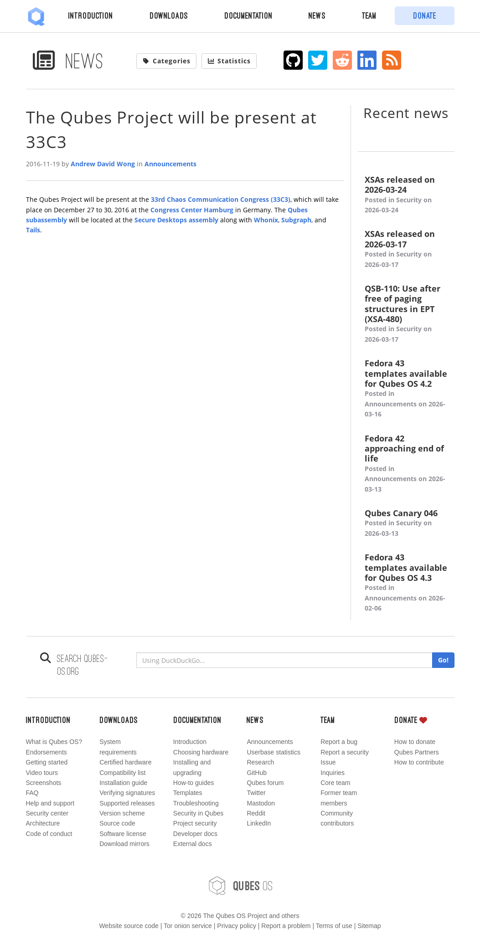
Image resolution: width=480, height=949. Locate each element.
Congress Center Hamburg (191, 209)
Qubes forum (265, 782)
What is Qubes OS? (54, 741)
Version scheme (122, 813)
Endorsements (46, 752)
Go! (443, 660)
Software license (122, 833)
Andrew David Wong (103, 163)
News (317, 15)
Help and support (50, 803)
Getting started (47, 762)
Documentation (248, 15)
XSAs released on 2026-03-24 (406, 194)
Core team (335, 782)
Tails (33, 230)
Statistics (229, 60)
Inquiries (332, 772)
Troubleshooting (196, 803)
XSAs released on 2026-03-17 (406, 249)
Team (369, 15)
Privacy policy (236, 925)
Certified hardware (125, 762)
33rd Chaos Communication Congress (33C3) (220, 199)
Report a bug (338, 741)
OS (240, 886)
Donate (424, 15)
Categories (166, 60)
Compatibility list (122, 772)
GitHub (257, 772)
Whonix (266, 219)
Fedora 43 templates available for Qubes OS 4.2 (406, 388)
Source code (117, 823)
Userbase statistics (273, 752)
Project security (195, 823)
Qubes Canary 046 (406, 523)
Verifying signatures (127, 792)
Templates (187, 792)
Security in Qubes (198, 813)
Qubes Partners (416, 752)
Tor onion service (188, 925)
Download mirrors (124, 843)
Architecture (43, 823)
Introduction (90, 15)
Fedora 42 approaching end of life (406, 463)
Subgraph (296, 219)
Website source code (128, 925)
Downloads (169, 15)
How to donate (414, 741)
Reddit (256, 813)
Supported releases (127, 803)
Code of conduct (49, 833)
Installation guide (123, 782)
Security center (47, 813)
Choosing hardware (200, 752)
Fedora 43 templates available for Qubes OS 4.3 (406, 582)
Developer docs (195, 833)
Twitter (256, 792)
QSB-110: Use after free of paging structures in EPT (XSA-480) (406, 313)
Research (260, 762)
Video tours (42, 772)
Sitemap (369, 925)
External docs (192, 843)
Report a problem (285, 925)
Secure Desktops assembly (176, 219)
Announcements (170, 163)
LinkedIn (259, 823)
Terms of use (334, 925)
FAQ (32, 792)
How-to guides (193, 782)
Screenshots (44, 782)
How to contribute (419, 762)
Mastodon (260, 803)
